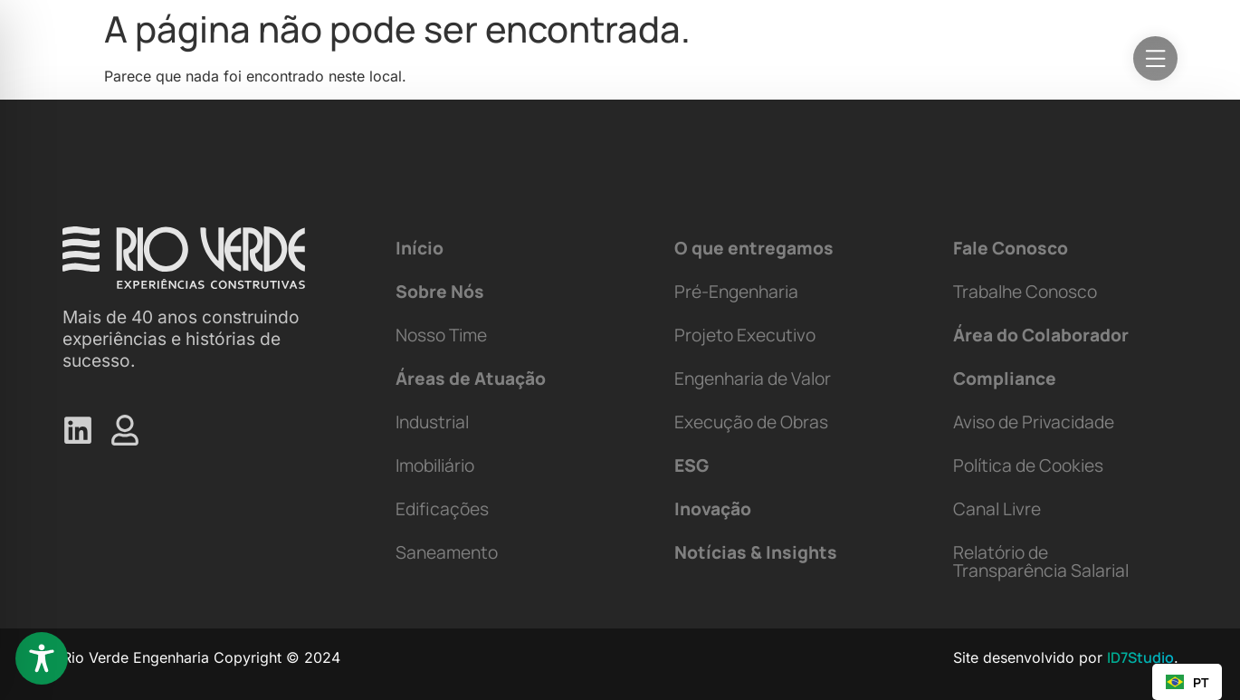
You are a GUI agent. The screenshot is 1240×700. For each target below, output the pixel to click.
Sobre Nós (440, 291)
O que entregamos (754, 248)
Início (420, 248)
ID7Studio (1140, 657)
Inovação (712, 509)
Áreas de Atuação (471, 378)
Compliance (1004, 378)
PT (1187, 682)
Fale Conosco (1010, 248)
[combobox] (1187, 682)
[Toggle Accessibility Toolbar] (42, 658)
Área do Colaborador (1041, 335)
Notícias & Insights (755, 552)
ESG (691, 465)
